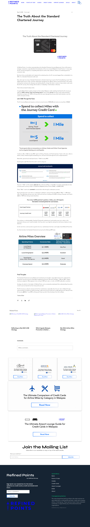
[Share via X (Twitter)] (21, 300)
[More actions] (72, 12)
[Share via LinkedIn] (25, 300)
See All (78, 310)
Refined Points (20, 475)
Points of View (20, 295)
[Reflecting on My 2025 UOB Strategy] (21, 319)
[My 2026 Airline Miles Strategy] (69, 319)
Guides (54, 481)
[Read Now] (20, 376)
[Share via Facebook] (18, 300)
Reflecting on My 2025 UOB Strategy (20, 329)
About (53, 491)
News (53, 476)
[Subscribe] (70, 457)
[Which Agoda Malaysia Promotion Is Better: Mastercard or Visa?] (45, 319)
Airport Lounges (56, 486)
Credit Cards (55, 483)
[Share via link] (29, 300)
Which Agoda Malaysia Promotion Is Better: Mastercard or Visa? (43, 329)
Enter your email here (15, 453)
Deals (53, 489)
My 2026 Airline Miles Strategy (67, 329)
